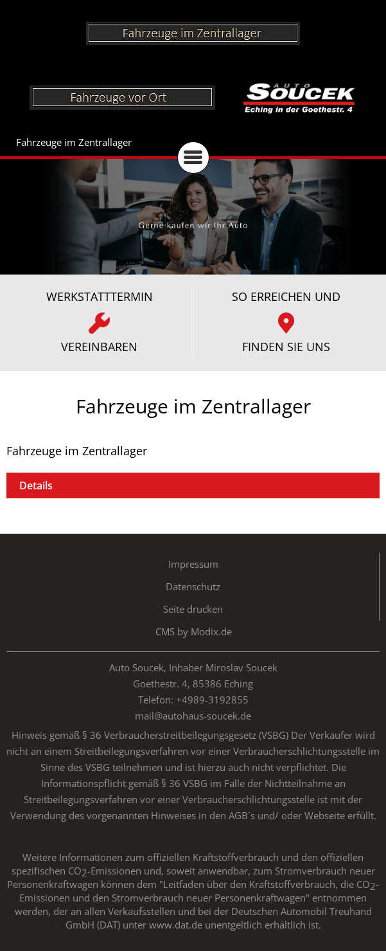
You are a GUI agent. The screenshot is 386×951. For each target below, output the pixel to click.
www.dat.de (175, 924)
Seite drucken (193, 608)
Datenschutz (193, 586)
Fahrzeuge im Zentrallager (74, 142)
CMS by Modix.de (193, 631)
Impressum (193, 563)
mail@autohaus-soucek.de (193, 715)
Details (36, 485)
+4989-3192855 (212, 699)
